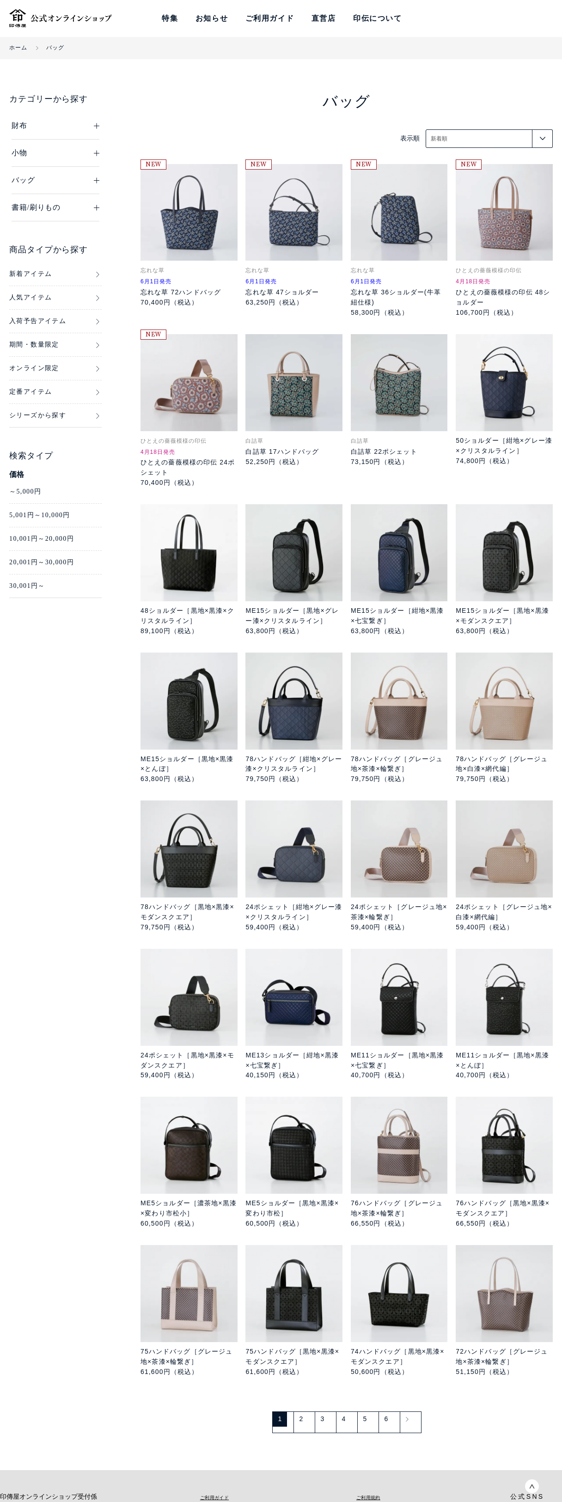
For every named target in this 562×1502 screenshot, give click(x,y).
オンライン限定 (34, 368)
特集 (170, 18)
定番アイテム (30, 391)
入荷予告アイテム (37, 320)
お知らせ (211, 18)
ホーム (18, 47)
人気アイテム (30, 297)
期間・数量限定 (34, 344)
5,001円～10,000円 (39, 515)
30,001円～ (27, 585)
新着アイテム (30, 273)
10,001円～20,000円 (41, 538)
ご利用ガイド (269, 18)
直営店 (324, 18)
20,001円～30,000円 (41, 562)
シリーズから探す (37, 415)
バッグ (55, 47)
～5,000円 (25, 491)
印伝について (377, 18)
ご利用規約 (368, 1497)
